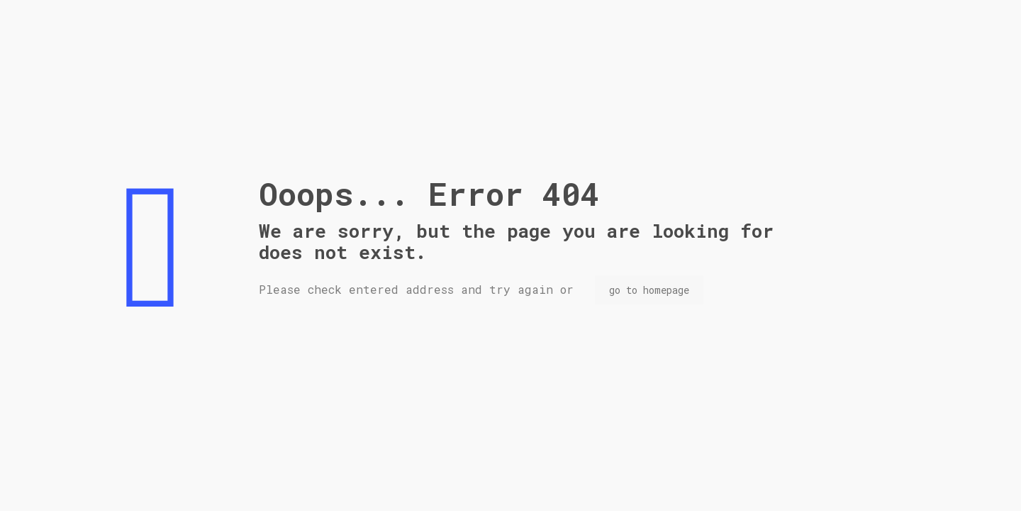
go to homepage (649, 290)
